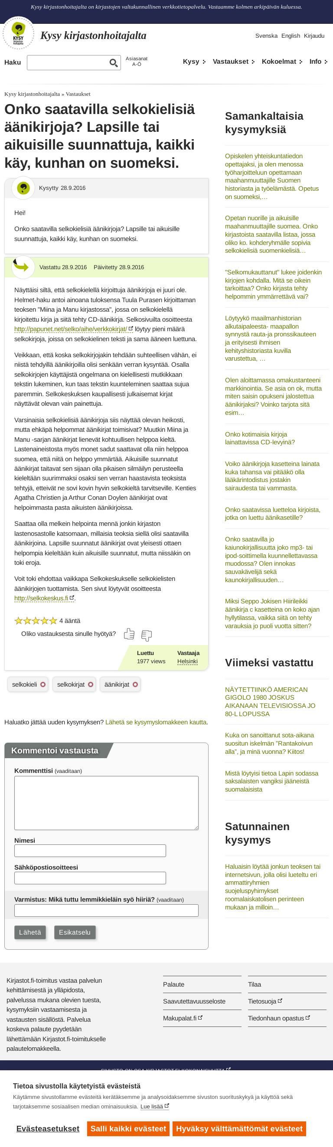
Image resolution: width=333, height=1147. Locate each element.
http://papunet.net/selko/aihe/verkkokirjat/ (70, 328)
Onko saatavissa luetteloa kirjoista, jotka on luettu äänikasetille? (272, 513)
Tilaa (254, 984)
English (290, 36)
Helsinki (187, 661)
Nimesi (24, 840)
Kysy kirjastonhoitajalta (32, 94)
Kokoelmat (279, 61)
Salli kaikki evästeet (128, 1128)
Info (315, 61)
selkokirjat (71, 684)
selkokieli (24, 684)
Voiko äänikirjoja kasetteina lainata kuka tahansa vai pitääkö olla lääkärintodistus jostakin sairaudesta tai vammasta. (272, 476)
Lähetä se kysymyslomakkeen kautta (155, 722)
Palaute (173, 984)
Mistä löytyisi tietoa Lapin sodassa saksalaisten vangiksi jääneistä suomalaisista (271, 781)
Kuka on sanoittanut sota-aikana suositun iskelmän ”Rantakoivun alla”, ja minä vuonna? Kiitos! (269, 743)
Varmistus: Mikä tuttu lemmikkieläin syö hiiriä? (84, 899)
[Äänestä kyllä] (129, 633)
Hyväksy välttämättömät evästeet (240, 1128)
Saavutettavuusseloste (194, 1001)
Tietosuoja (262, 1001)
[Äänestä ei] (146, 636)
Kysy (191, 61)
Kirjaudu (314, 36)
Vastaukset (230, 61)
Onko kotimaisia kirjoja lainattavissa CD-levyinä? (260, 438)
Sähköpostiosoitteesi (46, 867)
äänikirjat (116, 684)
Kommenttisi (33, 770)
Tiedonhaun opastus (276, 1018)
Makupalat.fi (179, 1018)
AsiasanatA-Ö (136, 61)
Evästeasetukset (47, 1128)
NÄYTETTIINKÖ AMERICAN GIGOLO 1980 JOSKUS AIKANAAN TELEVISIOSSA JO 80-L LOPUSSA (270, 701)
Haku (12, 62)
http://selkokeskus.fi (41, 598)
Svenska (266, 36)
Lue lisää (151, 1108)
